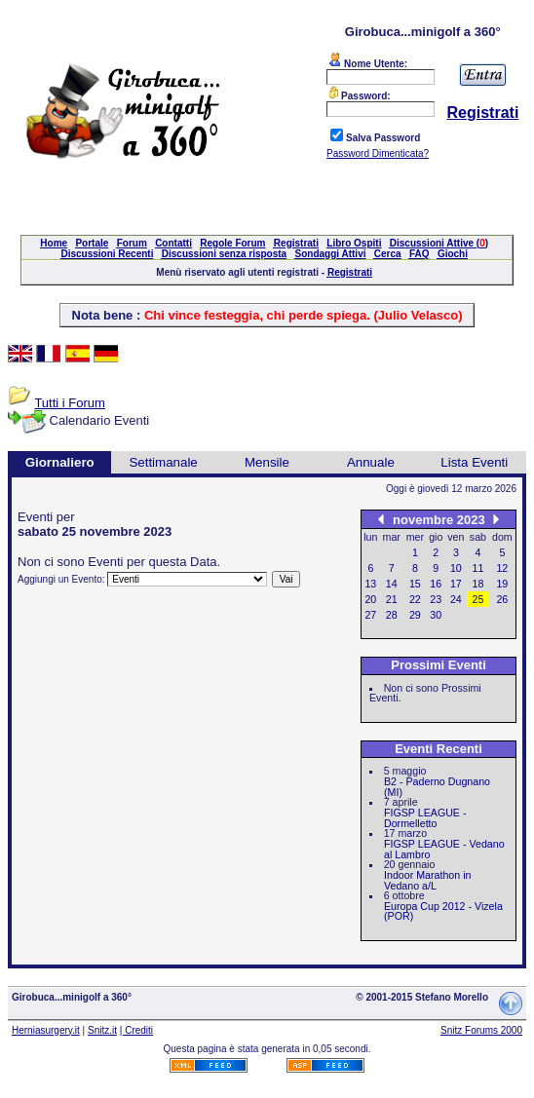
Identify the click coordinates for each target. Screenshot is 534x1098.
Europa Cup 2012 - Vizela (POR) (443, 911)
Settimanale (163, 462)
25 (478, 599)
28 (392, 615)
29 (415, 615)
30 (435, 615)
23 (435, 599)
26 (502, 599)
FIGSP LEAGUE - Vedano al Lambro (444, 849)
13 (370, 583)
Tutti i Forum (69, 403)
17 (456, 583)
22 (415, 599)
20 (370, 599)
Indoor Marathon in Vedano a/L (427, 880)
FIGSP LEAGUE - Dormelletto (425, 818)
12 (502, 568)
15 (415, 583)
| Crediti (136, 1030)
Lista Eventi (474, 462)
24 (456, 599)
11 (478, 568)
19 (502, 583)
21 (392, 599)
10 (456, 568)
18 (478, 583)
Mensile (267, 462)
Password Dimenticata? (377, 153)
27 (370, 615)
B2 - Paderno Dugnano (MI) (437, 787)
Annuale (371, 462)
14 (392, 583)
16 (435, 583)
